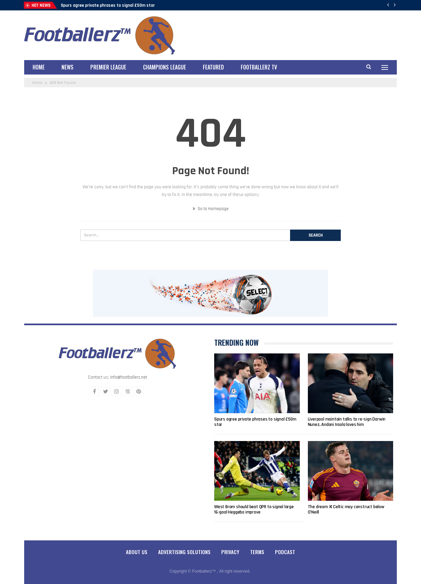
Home (39, 67)
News (67, 67)
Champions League (164, 67)
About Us (136, 551)
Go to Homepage (211, 208)
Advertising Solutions (184, 551)
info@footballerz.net (128, 377)
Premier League (108, 67)
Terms (257, 551)
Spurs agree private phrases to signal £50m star (108, 5)
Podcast (285, 551)
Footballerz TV (259, 67)
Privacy (230, 551)
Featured (213, 67)
